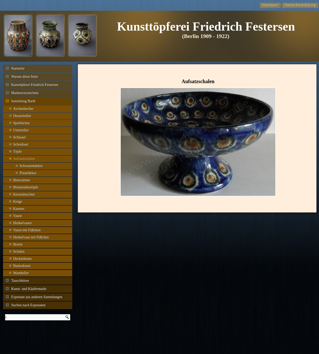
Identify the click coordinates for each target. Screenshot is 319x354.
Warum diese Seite (24, 77)
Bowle (18, 244)
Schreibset (20, 144)
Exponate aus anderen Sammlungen (36, 297)
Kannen (18, 209)
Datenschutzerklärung (300, 5)
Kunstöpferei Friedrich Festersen (34, 85)
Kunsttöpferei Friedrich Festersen (206, 26)
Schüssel (19, 137)
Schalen (18, 252)
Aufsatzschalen (24, 159)
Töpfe (17, 152)
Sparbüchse (21, 123)
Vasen (17, 216)
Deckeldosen (22, 259)
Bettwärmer (21, 180)
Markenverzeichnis (25, 93)
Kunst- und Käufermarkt (28, 289)
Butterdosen (22, 266)
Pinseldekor (28, 173)
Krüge (17, 202)
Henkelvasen (22, 223)
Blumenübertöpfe (25, 187)
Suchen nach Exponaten (28, 305)
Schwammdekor (31, 166)
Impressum (270, 5)
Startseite (17, 68)
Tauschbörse (20, 281)
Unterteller (21, 130)
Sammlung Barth (23, 101)
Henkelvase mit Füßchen (31, 237)
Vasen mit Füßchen (27, 230)
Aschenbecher (23, 109)
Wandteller (21, 273)
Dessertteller (22, 116)
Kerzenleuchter (24, 194)
